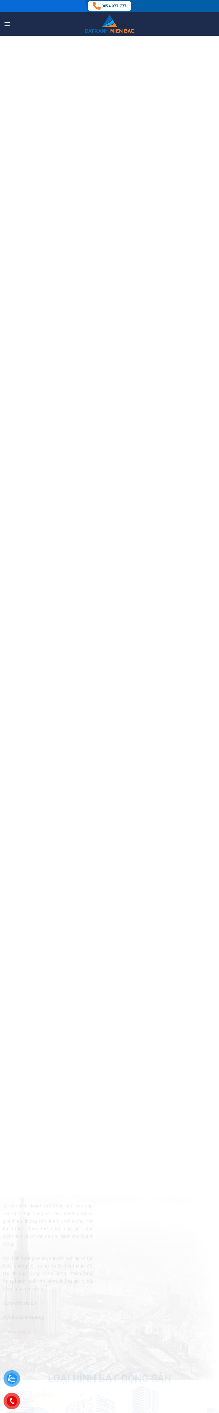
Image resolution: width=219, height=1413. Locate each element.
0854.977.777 (114, 6)
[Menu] (7, 23)
